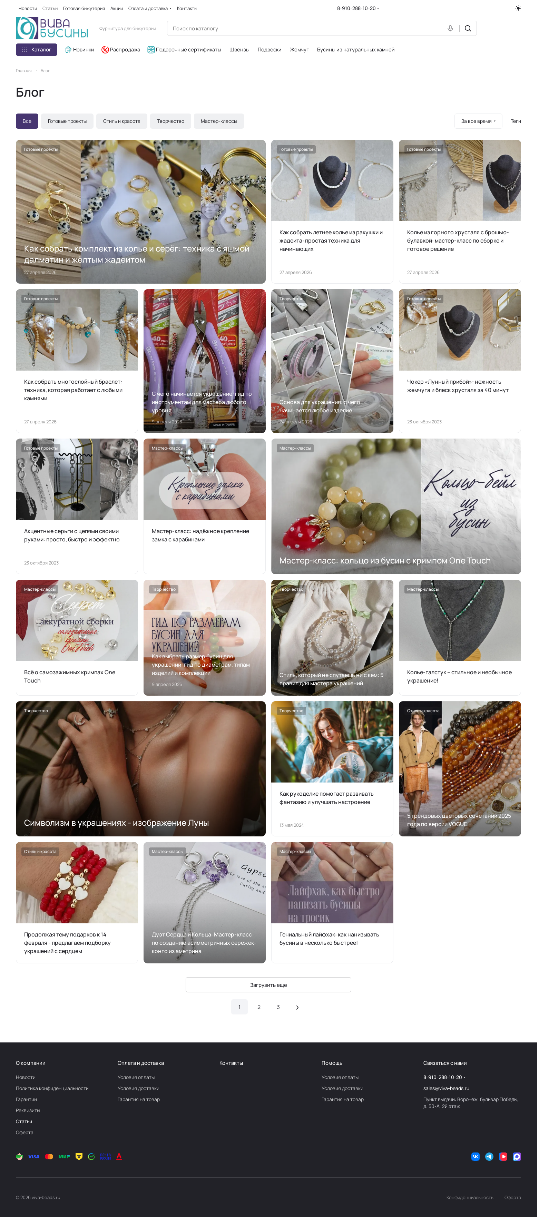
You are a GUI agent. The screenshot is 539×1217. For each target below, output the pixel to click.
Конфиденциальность (470, 1197)
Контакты (231, 1063)
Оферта (24, 1132)
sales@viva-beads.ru (446, 1088)
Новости (26, 1077)
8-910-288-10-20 (356, 8)
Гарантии (26, 1099)
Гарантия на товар (139, 1099)
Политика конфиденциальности (52, 1088)
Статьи (24, 1121)
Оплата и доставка (141, 1063)
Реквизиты (28, 1110)
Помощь (332, 1063)
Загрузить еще (268, 985)
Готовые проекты (67, 121)
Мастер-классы (219, 121)
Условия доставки (138, 1088)
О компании (31, 1063)
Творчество (170, 121)
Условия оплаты (136, 1077)
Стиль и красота (121, 121)
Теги (516, 121)
